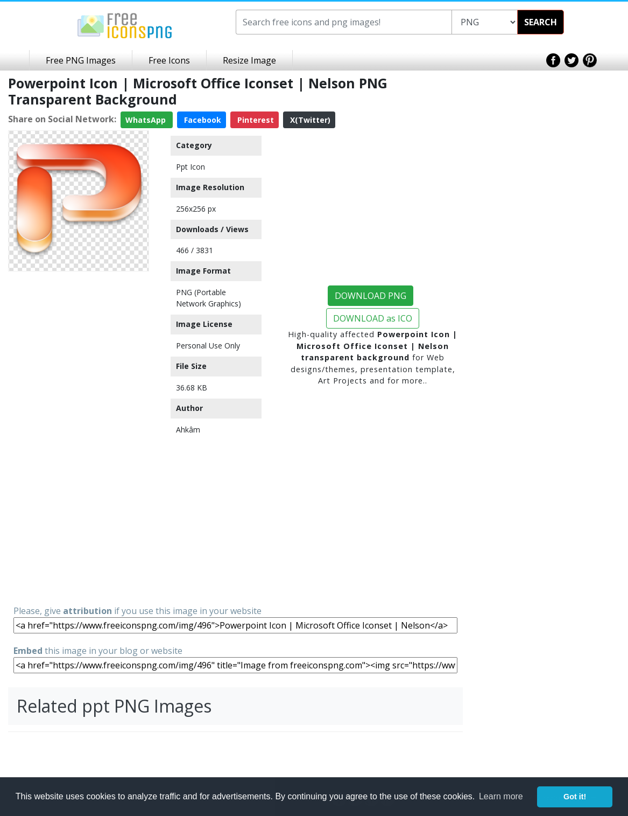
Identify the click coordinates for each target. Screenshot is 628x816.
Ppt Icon (190, 167)
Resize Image (249, 60)
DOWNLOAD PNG (370, 296)
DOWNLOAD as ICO (372, 318)
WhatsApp (146, 120)
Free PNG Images (81, 60)
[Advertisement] (78, 437)
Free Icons (169, 60)
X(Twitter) (309, 120)
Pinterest (254, 120)
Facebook (201, 120)
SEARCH (540, 22)
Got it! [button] (574, 796)
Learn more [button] (501, 796)
